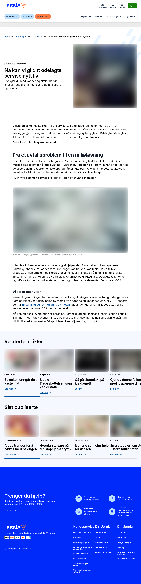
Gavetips (99, 16)
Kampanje (43, 16)
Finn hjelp (10, 510)
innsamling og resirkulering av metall (45, 304)
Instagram (10, 549)
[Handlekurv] (132, 5)
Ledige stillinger (124, 542)
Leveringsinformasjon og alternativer (83, 548)
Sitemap (120, 547)
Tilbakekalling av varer (80, 565)
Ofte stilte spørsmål (82, 532)
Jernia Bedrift (101, 547)
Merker (27, 16)
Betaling (77, 537)
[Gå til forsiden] (15, 6)
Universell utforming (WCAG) (82, 571)
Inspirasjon (86, 16)
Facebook (25, 549)
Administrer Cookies (126, 559)
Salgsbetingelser (80, 554)
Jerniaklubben (101, 532)
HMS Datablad (79, 559)
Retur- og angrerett (82, 542)
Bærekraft (121, 537)
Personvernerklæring (104, 552)
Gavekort (99, 537)
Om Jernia (121, 532)
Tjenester (130, 16)
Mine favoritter (101, 542)
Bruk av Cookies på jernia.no (126, 553)
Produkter (12, 16)
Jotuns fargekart (114, 16)
